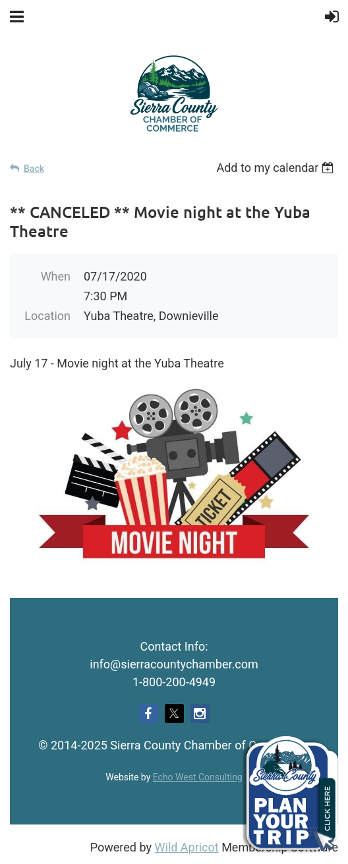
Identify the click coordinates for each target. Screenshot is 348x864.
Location (47, 316)
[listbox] (277, 167)
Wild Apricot (186, 847)
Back (34, 168)
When (56, 276)
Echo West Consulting (198, 777)
